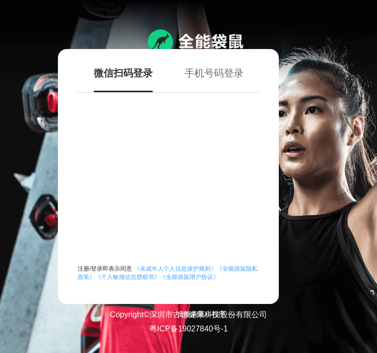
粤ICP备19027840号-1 (188, 329)
